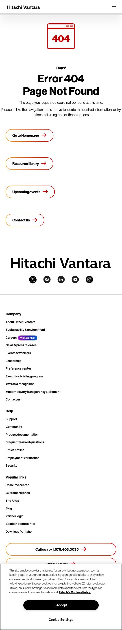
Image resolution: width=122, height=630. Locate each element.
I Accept (61, 605)
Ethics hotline (15, 450)
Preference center (18, 368)
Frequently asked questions (25, 442)
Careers (11, 338)
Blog (9, 508)
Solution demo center (20, 524)
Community (14, 427)
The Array (12, 501)
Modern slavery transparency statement (33, 392)
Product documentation (22, 435)
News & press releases (21, 345)
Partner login (14, 516)
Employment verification (22, 458)
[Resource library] (29, 163)
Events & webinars (18, 353)
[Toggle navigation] (114, 7)
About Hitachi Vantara (20, 322)
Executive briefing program (24, 376)
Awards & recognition (20, 384)
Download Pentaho (19, 532)
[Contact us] (25, 220)
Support (11, 419)
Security (11, 465)
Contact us (13, 399)
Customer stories (18, 493)
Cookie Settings (61, 620)
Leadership (13, 361)
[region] (61, 597)
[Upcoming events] (30, 192)
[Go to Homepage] (30, 135)
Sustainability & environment (25, 330)
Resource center (17, 485)
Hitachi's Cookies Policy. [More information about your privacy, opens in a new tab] (75, 592)
